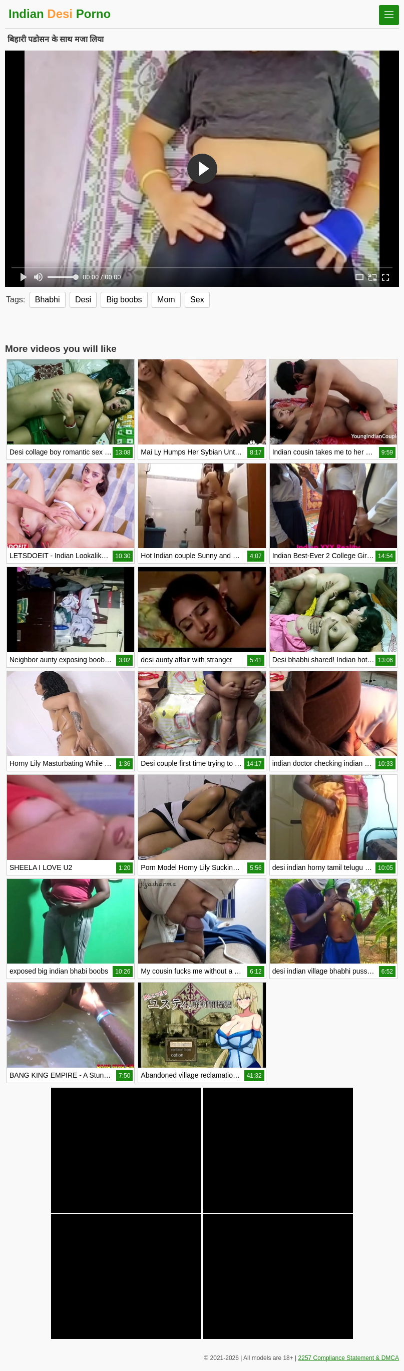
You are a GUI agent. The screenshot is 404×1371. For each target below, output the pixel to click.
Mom (166, 299)
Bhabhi (47, 299)
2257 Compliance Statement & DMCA (348, 1357)
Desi (83, 299)
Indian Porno (60, 14)
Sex (197, 299)
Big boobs (124, 299)
